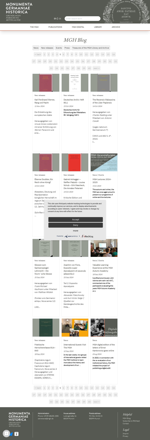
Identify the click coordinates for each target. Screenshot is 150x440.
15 (108, 54)
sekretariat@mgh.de (45, 418)
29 (99, 61)
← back (38, 54)
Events (59, 48)
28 (94, 61)
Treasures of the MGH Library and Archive (90, 48)
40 (89, 68)
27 (88, 61)
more (75, 230)
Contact (126, 423)
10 (81, 54)
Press (67, 48)
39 (84, 68)
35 (62, 68)
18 (39, 61)
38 (78, 68)
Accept (75, 219)
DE (60, 18)
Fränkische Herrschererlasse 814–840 (45, 347)
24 (72, 61)
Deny (75, 225)
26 (83, 61)
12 (92, 54)
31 (110, 61)
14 (102, 54)
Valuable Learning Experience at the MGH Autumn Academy (103, 268)
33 (51, 68)
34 (56, 68)
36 (67, 68)
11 (86, 54)
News (36, 48)
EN (55, 18)
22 (61, 61)
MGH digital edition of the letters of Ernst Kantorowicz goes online (104, 347)
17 (34, 61)
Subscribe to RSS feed (131, 421)
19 (45, 61)
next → (97, 68)
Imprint (125, 433)
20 (50, 61)
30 (104, 61)
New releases (47, 48)
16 (113, 54)
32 (115, 61)
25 (77, 61)
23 (66, 61)
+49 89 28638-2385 (51, 416)
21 (55, 61)
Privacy (125, 436)
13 (97, 54)
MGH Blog (126, 418)
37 (73, 68)
